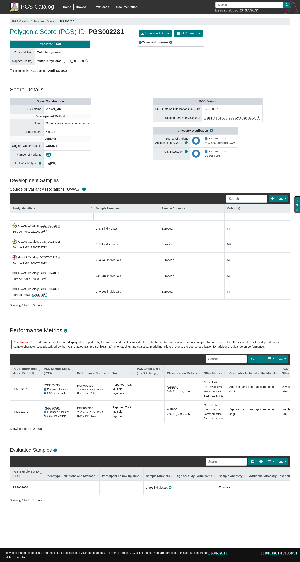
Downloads (101, 7)
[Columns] (271, 359)
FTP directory (188, 33)
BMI (241, 10)
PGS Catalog (20, 21)
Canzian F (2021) (231, 117)
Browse (81, 7)
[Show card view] (252, 359)
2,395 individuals (157, 487)
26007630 (37, 263)
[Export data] (283, 199)
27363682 (37, 279)
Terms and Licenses (155, 42)
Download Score (155, 33)
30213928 (37, 294)
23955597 (37, 247)
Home (67, 7)
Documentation (127, 7)
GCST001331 (48, 225)
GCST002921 (48, 257)
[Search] (246, 199)
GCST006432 (48, 289)
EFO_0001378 (74, 61)
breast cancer (221, 10)
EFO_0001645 (251, 10)
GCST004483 (48, 273)
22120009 (37, 231)
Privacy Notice (217, 552)
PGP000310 (212, 109)
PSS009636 (52, 385)
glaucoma (233, 10)
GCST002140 (48, 241)
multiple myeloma (49, 61)
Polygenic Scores (44, 21)
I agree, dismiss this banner (279, 552)
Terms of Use (17, 557)
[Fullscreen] (272, 199)
